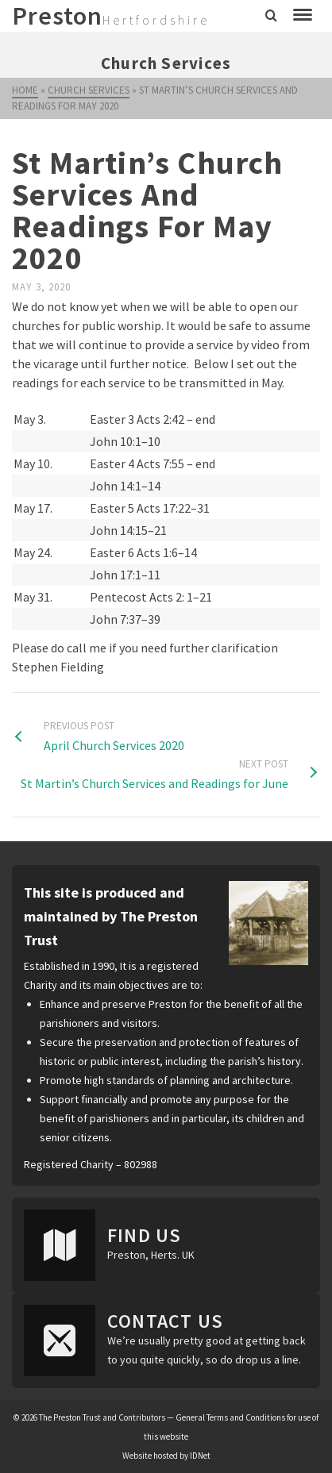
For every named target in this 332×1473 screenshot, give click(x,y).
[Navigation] (302, 16)
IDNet (200, 1455)
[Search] (271, 16)
